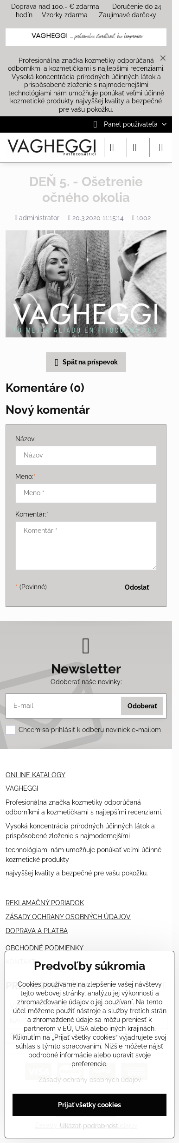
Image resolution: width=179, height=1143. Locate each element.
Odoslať (137, 587)
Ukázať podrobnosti (90, 1126)
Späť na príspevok (84, 363)
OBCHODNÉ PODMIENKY (44, 948)
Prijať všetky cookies (89, 1105)
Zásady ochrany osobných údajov (89, 1079)
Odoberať (142, 706)
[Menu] (161, 147)
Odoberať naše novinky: (86, 682)
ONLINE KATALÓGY (35, 775)
